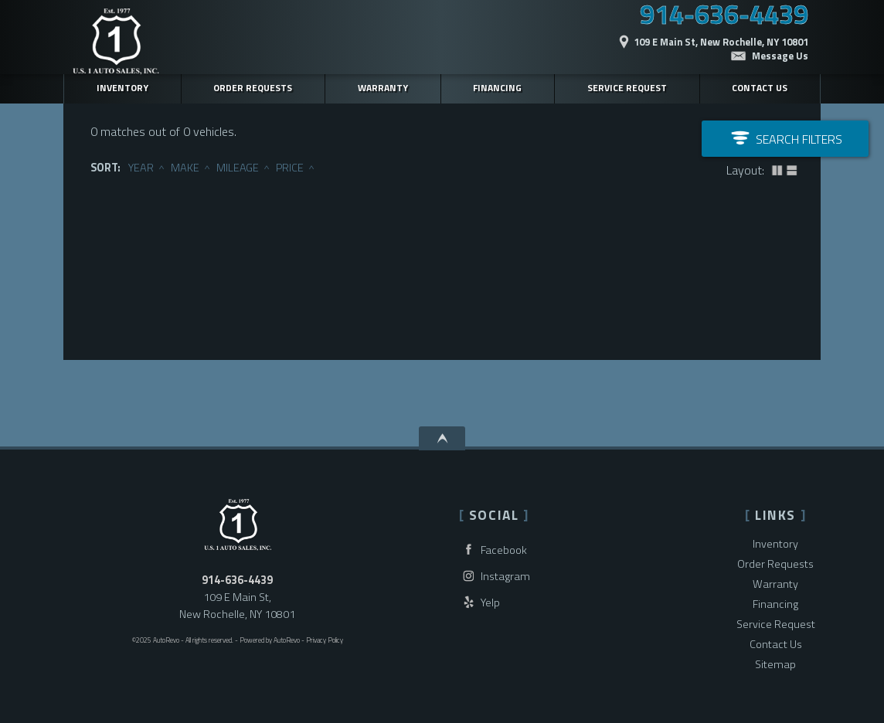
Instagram (494, 576)
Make (185, 167)
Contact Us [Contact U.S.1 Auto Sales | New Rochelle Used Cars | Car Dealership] (759, 87)
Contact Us (776, 644)
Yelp (479, 602)
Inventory (775, 543)
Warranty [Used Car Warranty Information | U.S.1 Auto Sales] (383, 87)
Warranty (775, 583)
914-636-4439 (237, 580)
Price (290, 167)
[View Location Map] (672, 34)
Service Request (627, 87)
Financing (775, 604)
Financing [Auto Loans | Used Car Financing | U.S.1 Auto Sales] (497, 87)
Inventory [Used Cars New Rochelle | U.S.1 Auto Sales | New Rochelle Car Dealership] (122, 87)
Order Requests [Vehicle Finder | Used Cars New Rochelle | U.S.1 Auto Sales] (252, 87)
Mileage (238, 167)
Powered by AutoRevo (270, 640)
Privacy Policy (324, 640)
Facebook (493, 549)
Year (141, 167)
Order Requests (775, 563)
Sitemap (775, 664)
